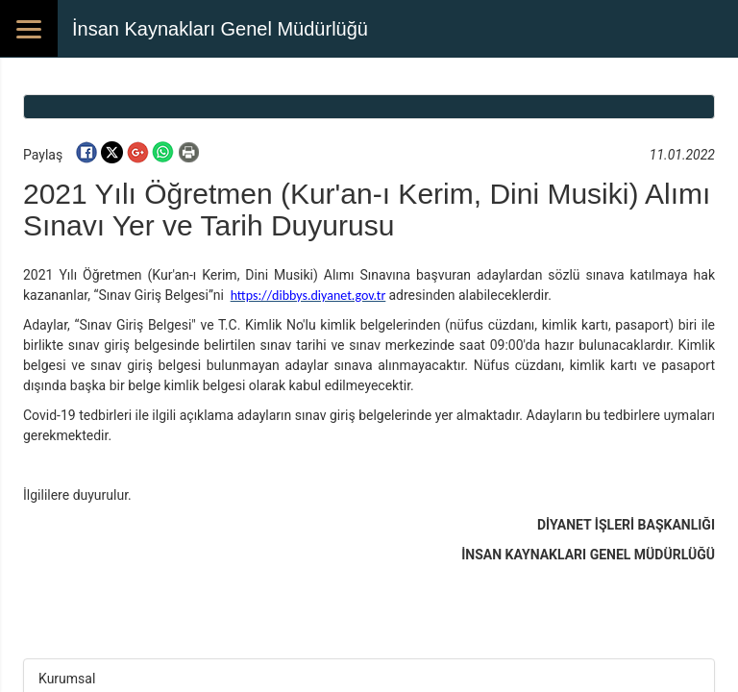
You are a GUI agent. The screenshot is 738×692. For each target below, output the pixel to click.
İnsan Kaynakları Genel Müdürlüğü (220, 28)
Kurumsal (66, 678)
